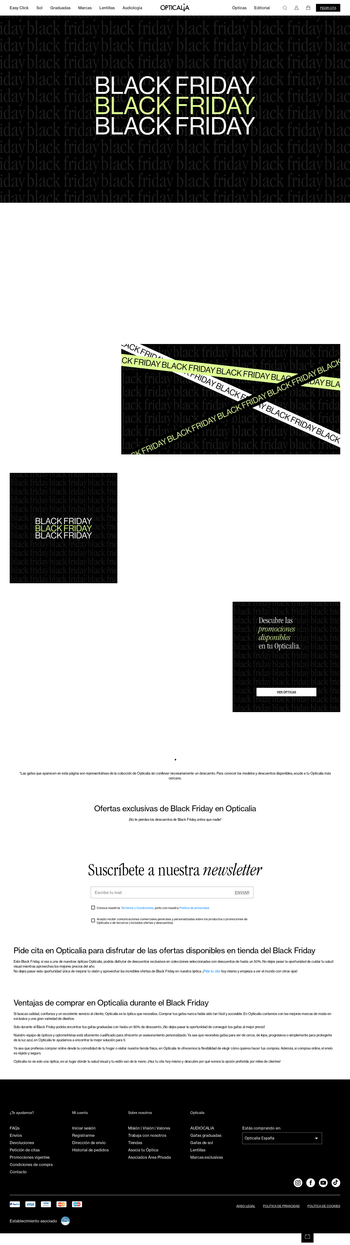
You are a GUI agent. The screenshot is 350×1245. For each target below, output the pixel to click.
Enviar (242, 903)
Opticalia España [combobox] (259, 1149)
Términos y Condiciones (137, 919)
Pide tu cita (211, 982)
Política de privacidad (194, 919)
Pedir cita (328, 8)
